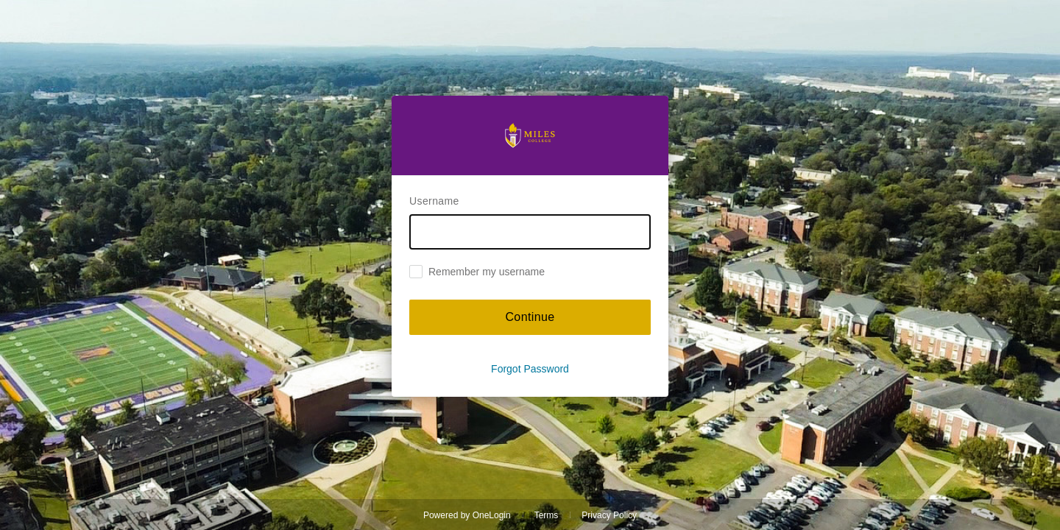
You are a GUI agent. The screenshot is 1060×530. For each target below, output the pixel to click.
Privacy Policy (609, 515)
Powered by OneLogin (467, 515)
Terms (546, 515)
